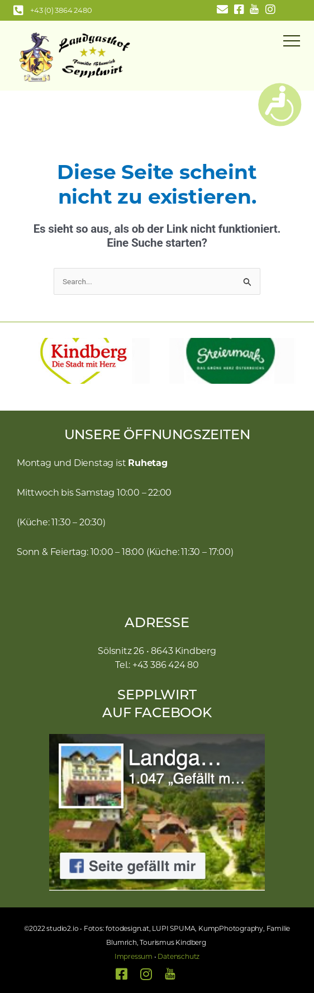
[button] (19, 361)
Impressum (134, 956)
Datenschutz (178, 956)
